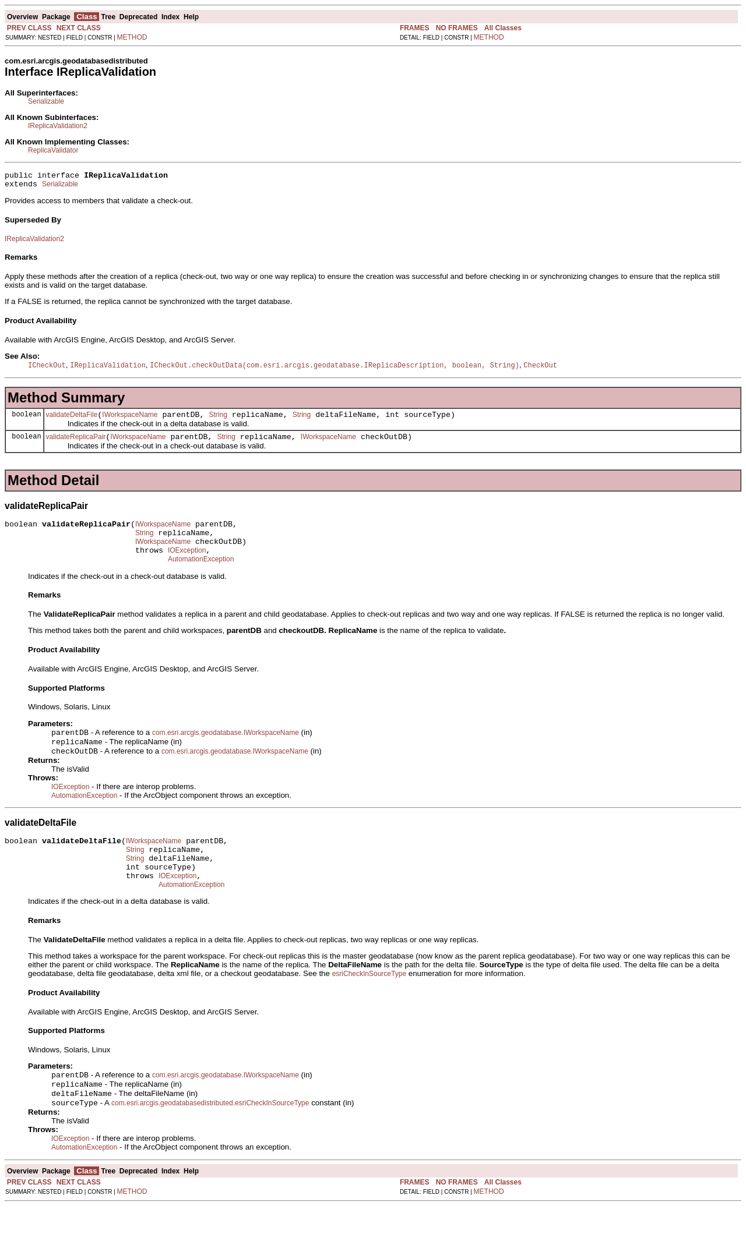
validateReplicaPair (76, 444)
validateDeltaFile (72, 420)
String (218, 420)
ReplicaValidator (53, 150)
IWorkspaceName (129, 420)
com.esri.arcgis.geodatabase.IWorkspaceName (225, 750)
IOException (187, 565)
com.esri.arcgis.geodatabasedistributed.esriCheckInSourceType (210, 1138)
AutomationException (201, 575)
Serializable (46, 101)
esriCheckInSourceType (369, 1004)
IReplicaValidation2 (57, 126)
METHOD (132, 37)
